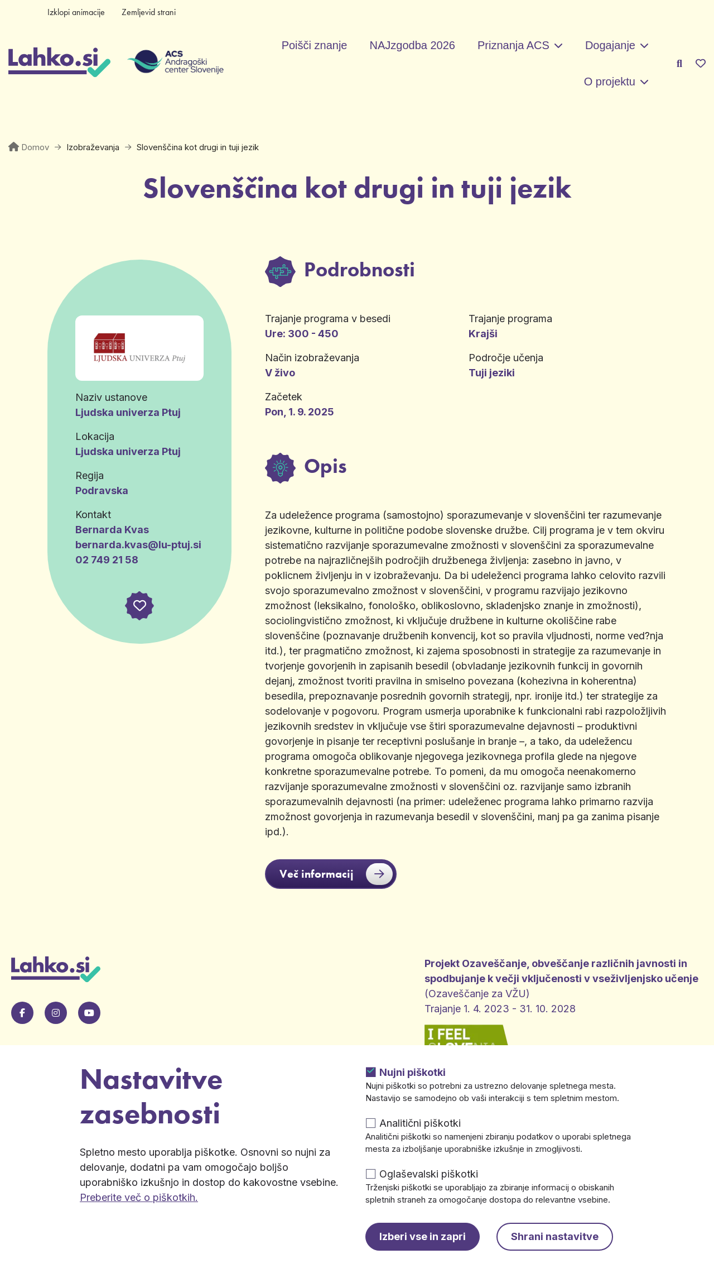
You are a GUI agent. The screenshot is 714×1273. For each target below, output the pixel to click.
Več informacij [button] (336, 874)
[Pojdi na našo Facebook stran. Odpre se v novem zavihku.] (22, 1013)
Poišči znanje (315, 45)
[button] (139, 605)
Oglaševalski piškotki (428, 1174)
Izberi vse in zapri (422, 1236)
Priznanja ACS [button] (513, 45)
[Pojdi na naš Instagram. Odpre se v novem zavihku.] (56, 1013)
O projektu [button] (609, 81)
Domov (35, 147)
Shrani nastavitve (555, 1236)
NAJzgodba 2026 (412, 45)
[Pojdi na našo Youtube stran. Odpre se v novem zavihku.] (89, 1013)
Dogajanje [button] (610, 45)
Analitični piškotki (420, 1123)
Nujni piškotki (412, 1072)
